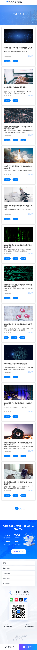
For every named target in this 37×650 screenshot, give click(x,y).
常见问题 (30, 56)
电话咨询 (9, 647)
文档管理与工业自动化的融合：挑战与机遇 (18, 404)
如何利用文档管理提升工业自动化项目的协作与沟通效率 (18, 128)
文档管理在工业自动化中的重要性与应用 (18, 48)
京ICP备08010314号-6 (18, 640)
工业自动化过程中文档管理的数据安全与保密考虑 (18, 483)
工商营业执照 (18, 638)
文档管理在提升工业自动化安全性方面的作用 (18, 325)
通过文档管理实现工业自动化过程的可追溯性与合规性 (18, 444)
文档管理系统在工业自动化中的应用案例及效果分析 (18, 246)
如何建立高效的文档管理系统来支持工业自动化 (18, 207)
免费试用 (28, 647)
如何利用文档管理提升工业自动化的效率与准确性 (18, 167)
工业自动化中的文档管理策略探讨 (15, 87)
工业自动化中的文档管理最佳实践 (15, 364)
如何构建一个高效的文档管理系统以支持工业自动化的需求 (18, 286)
